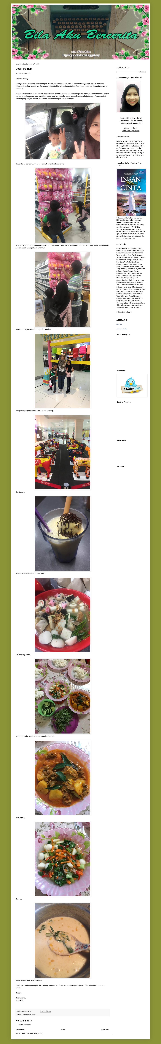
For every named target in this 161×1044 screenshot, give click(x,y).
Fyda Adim (119, 324)
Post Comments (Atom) (34, 1033)
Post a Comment (25, 1025)
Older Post (105, 1029)
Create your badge (121, 329)
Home (63, 1029)
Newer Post (20, 1029)
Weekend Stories (30, 1014)
